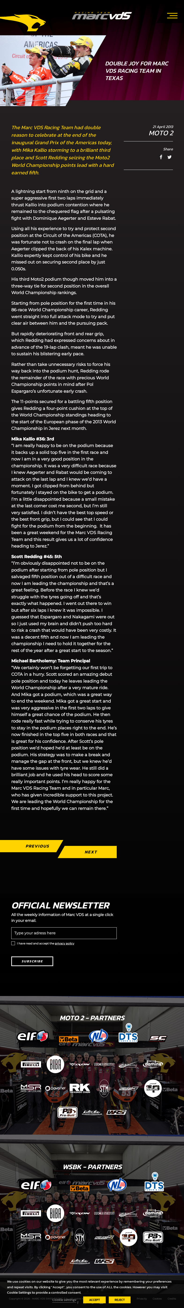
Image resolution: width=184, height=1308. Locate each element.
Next (90, 852)
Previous (37, 846)
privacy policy (64, 943)
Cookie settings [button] (64, 1299)
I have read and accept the (45, 943)
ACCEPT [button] (94, 1300)
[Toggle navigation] (172, 15)
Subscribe (32, 961)
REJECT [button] (120, 1300)
